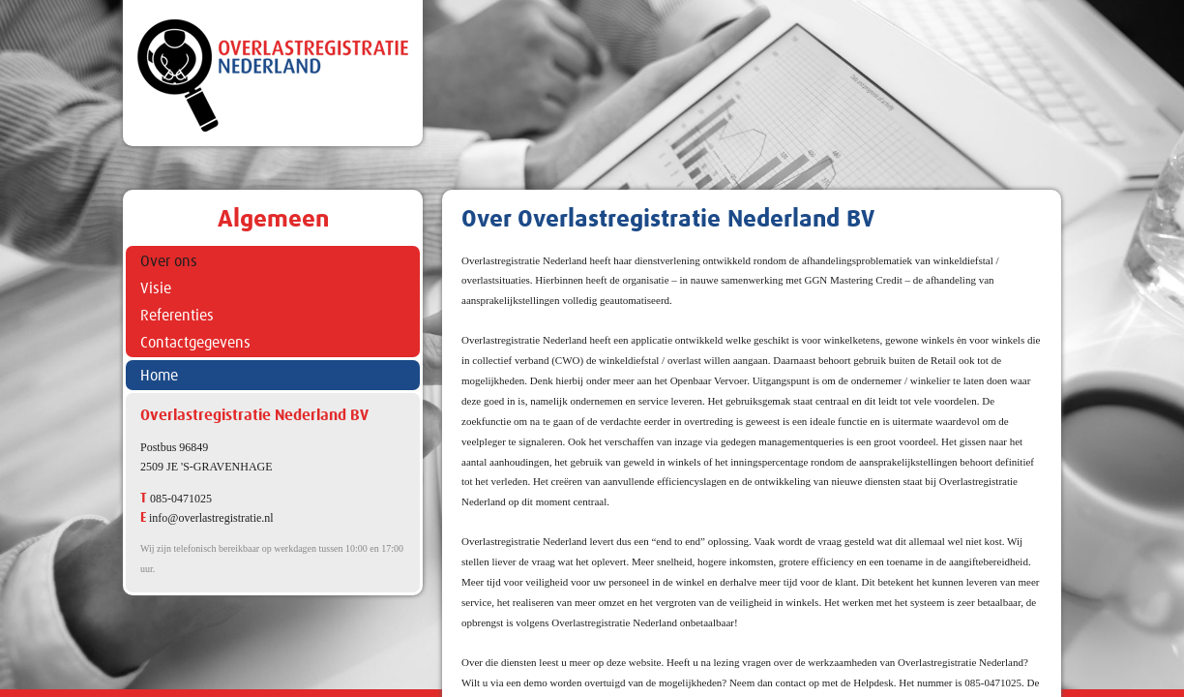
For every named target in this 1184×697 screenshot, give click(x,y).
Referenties (177, 315)
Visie (155, 288)
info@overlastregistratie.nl (211, 518)
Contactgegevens (195, 342)
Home (159, 375)
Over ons (168, 261)
